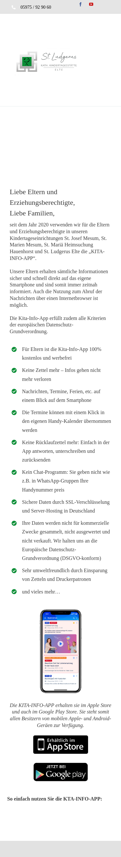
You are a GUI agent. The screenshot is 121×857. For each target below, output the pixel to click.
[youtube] (91, 4)
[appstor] (60, 738)
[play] (60, 765)
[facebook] (80, 4)
